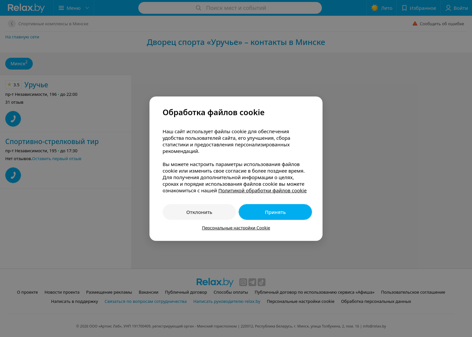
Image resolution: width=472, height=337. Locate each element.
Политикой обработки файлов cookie (262, 190)
